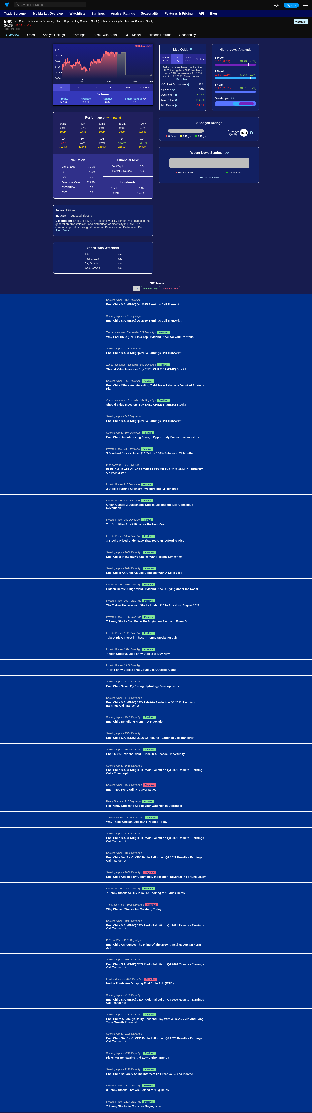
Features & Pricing (179, 13)
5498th (142, 146)
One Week (188, 59)
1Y (111, 87)
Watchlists (77, 13)
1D (61, 87)
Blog (213, 13)
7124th (63, 146)
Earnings (98, 13)
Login (276, 5)
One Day (177, 59)
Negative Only (170, 288)
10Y (128, 87)
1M (95, 87)
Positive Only (150, 288)
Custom (144, 87)
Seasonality (150, 13)
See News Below (209, 177)
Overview (12, 35)
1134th (83, 146)
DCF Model (133, 35)
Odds (31, 35)
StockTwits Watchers (103, 248)
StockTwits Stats (105, 35)
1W (78, 87)
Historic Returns (160, 35)
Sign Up (291, 5)
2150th (122, 146)
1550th (102, 146)
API (201, 13)
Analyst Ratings (123, 13)
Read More (62, 230)
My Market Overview (48, 13)
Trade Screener (15, 13)
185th (63, 131)
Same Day (165, 59)
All (136, 288)
